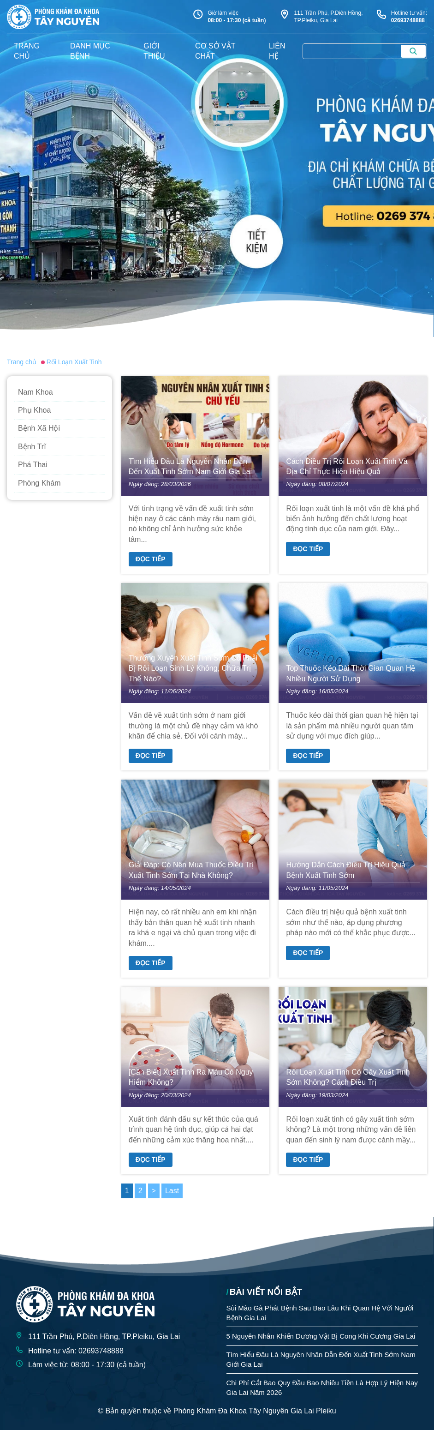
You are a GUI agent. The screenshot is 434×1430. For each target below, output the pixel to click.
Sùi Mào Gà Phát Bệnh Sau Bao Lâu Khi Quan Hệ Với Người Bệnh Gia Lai (320, 1313)
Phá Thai (33, 465)
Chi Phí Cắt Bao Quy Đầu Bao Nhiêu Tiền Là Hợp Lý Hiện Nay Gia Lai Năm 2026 (322, 1387)
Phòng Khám (39, 483)
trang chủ (27, 51)
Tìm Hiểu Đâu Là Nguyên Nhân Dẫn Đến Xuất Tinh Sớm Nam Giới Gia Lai (321, 1359)
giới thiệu (154, 51)
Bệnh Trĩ (32, 447)
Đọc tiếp (151, 559)
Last (172, 1191)
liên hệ (277, 51)
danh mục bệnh (90, 51)
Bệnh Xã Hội (39, 428)
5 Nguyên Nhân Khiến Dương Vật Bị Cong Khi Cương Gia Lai (321, 1336)
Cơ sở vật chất (215, 51)
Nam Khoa (35, 392)
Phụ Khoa (34, 410)
